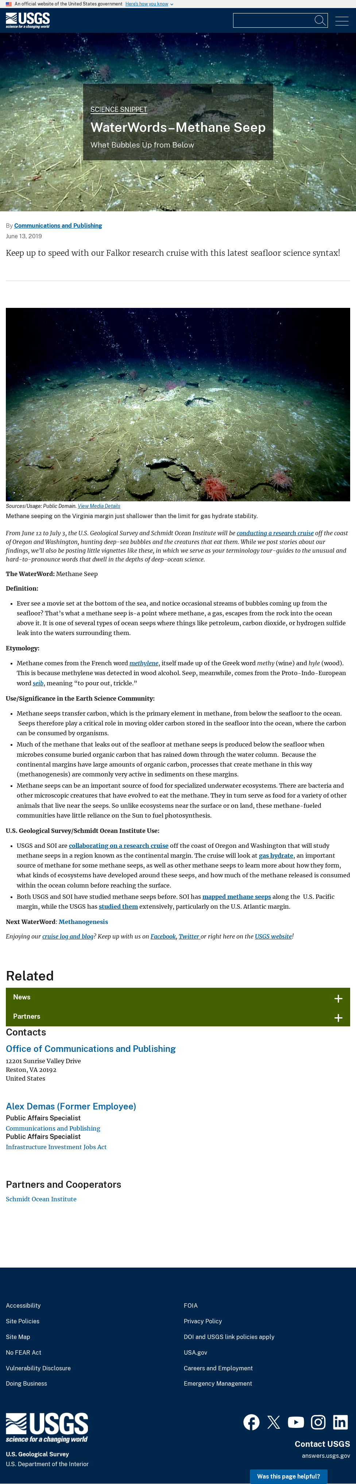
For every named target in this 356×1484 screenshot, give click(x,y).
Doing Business (26, 1384)
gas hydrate (276, 855)
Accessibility (23, 1306)
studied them (118, 906)
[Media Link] (178, 405)
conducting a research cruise (275, 533)
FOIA (191, 1306)
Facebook (163, 936)
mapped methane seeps (236, 896)
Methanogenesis (83, 921)
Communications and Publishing (58, 225)
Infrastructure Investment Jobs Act (56, 1147)
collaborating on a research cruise (119, 845)
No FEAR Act (23, 1353)
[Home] (28, 26)
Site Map (18, 1337)
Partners (26, 1016)
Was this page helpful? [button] (288, 1476)
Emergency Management (218, 1384)
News (22, 997)
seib (38, 683)
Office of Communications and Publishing (91, 1049)
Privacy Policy (203, 1321)
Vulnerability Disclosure (38, 1368)
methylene (143, 663)
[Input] (280, 20)
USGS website (273, 936)
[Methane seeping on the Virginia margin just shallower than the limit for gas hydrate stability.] (178, 122)
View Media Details (99, 506)
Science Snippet (118, 109)
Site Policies (22, 1321)
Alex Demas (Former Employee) (71, 1106)
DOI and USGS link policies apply (229, 1337)
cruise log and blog (67, 936)
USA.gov (195, 1353)
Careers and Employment (218, 1368)
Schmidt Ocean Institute (41, 1199)
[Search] (320, 20)
